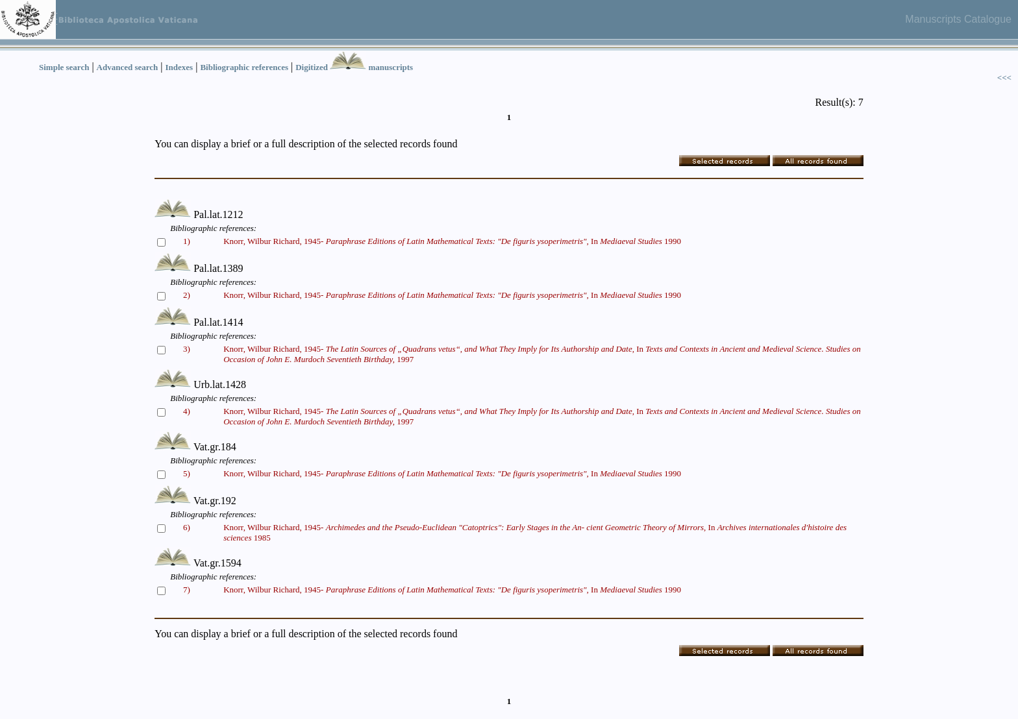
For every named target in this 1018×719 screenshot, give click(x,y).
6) (186, 527)
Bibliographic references (244, 67)
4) (186, 411)
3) (186, 349)
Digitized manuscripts (354, 67)
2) (186, 295)
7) (186, 589)
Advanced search (127, 67)
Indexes (179, 67)
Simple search (64, 67)
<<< (1004, 77)
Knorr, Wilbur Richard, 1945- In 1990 (452, 241)
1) (186, 241)
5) (186, 473)
